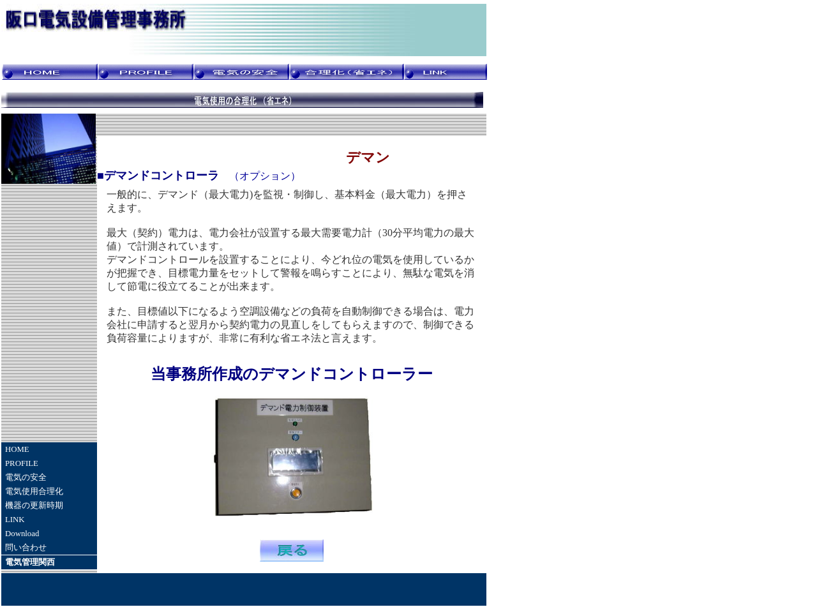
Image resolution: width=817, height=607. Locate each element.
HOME (17, 449)
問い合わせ (26, 547)
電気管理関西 (30, 562)
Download (22, 533)
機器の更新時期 (34, 505)
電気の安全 (26, 477)
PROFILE (21, 463)
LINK (15, 519)
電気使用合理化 (34, 491)
